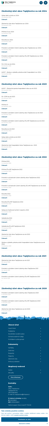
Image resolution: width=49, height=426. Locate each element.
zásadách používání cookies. (21, 415)
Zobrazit (4, 19)
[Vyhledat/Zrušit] (41, 2)
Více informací (16, 377)
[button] (45, 3)
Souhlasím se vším (24, 419)
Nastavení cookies (24, 423)
